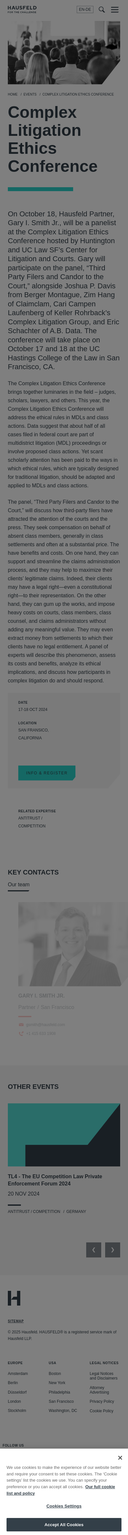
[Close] (120, 1462)
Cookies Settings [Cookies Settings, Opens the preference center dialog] (64, 1510)
